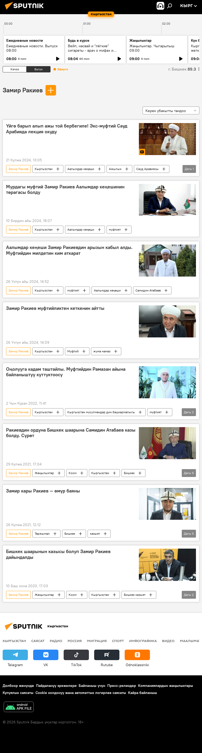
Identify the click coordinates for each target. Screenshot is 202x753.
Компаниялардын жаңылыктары (165, 685)
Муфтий (73, 351)
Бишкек (129, 473)
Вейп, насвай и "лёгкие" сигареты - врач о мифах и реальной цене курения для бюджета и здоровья (92, 53)
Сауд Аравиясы (147, 169)
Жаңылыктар (44, 473)
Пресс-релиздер (121, 685)
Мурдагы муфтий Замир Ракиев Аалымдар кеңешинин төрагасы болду (65, 189)
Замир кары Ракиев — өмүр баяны (43, 491)
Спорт (118, 640)
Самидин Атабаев (148, 290)
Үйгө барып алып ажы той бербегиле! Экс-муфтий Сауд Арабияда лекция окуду (66, 129)
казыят (95, 533)
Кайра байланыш (142, 692)
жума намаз (101, 351)
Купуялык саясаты (18, 692)
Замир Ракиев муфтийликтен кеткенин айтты (55, 308)
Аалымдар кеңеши (80, 169)
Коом (73, 473)
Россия (75, 640)
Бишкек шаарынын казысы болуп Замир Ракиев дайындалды (58, 554)
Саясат (37, 640)
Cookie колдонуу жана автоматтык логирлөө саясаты (81, 692)
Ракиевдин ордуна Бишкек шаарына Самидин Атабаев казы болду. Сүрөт (70, 433)
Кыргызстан (44, 169)
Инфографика (143, 640)
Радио (56, 640)
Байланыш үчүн (92, 685)
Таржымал (42, 533)
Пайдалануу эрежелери (56, 685)
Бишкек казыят (134, 595)
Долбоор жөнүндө (18, 685)
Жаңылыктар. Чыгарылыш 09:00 (151, 48)
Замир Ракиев (23, 90)
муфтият (115, 229)
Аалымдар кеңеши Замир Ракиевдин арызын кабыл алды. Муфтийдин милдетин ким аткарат (69, 250)
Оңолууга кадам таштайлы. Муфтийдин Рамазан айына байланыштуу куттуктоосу (65, 372)
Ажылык (115, 169)
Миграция (97, 640)
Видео (168, 640)
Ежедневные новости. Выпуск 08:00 (32, 48)
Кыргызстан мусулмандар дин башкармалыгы (101, 412)
